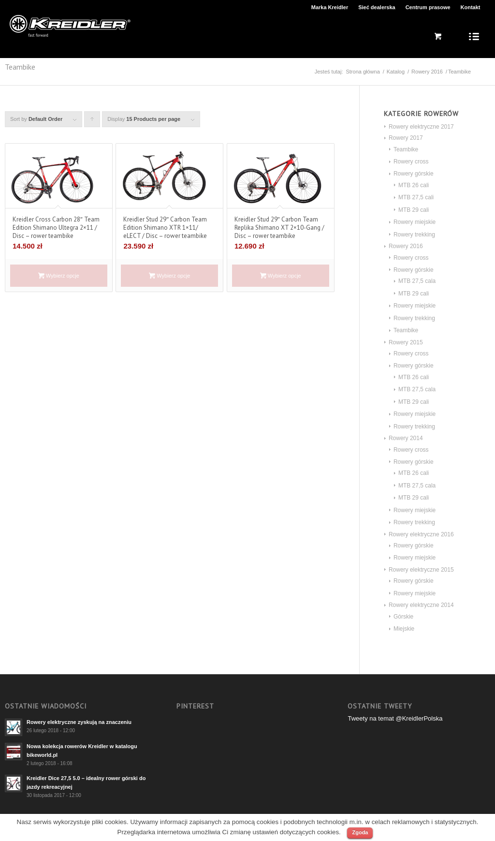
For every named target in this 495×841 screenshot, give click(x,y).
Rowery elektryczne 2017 (421, 126)
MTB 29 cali (413, 210)
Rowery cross (411, 161)
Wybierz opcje (58, 276)
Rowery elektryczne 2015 (421, 569)
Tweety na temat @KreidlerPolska (395, 718)
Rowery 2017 (406, 137)
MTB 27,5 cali (416, 197)
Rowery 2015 (406, 342)
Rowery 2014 (406, 438)
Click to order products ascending (92, 121)
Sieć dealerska (376, 7)
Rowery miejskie (414, 222)
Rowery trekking (414, 234)
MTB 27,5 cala (417, 281)
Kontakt (470, 7)
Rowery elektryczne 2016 (421, 534)
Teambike (405, 149)
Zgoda (360, 832)
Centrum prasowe (428, 7)
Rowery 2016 (427, 71)
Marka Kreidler (329, 7)
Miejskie (403, 628)
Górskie (403, 616)
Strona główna (362, 71)
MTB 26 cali (413, 185)
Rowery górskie (413, 173)
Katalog (396, 71)
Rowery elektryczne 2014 (421, 605)
